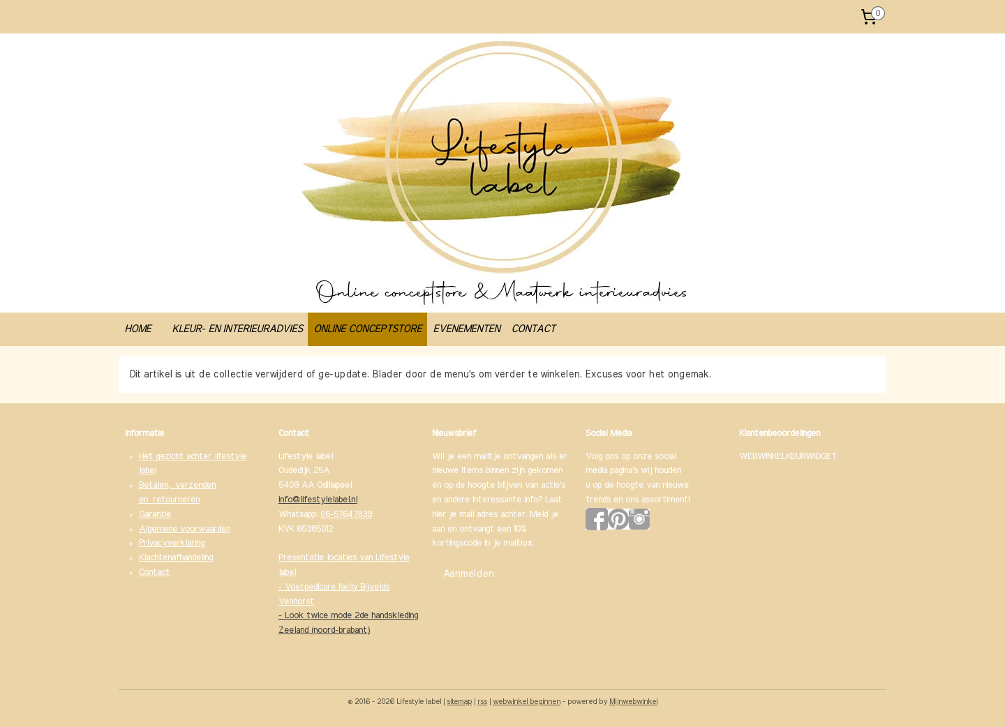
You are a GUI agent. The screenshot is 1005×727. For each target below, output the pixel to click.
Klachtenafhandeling (176, 557)
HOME (137, 329)
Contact (154, 572)
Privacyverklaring (171, 543)
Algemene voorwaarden (184, 529)
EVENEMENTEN (466, 329)
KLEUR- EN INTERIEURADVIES (237, 329)
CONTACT (533, 329)
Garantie (155, 514)
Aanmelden (468, 574)
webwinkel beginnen (526, 701)
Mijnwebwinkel (633, 701)
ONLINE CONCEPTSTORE (367, 329)
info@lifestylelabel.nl (317, 499)
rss (482, 701)
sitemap (459, 701)
